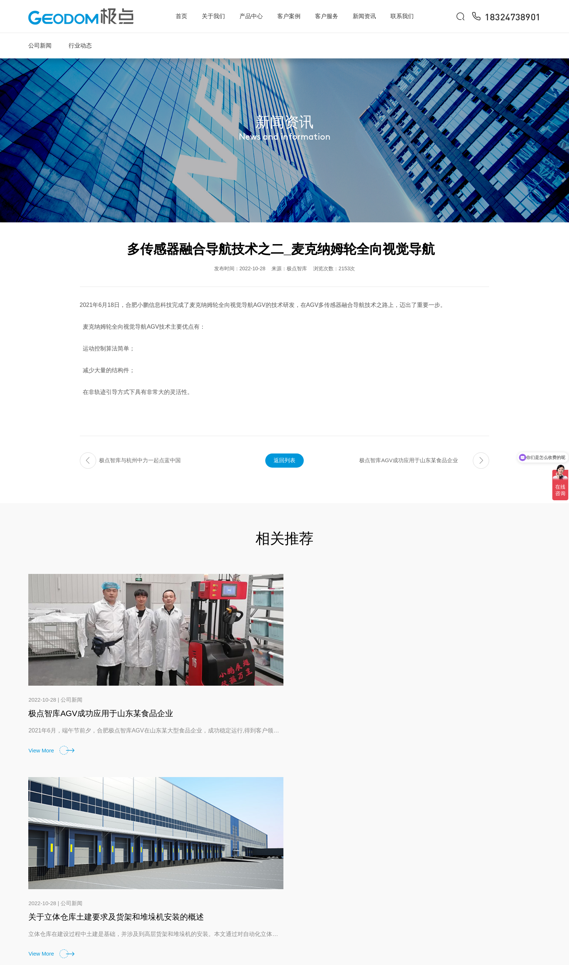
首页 (181, 16)
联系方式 (523, 856)
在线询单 (523, 874)
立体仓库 (333, 891)
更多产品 (333, 909)
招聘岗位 (523, 891)
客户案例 (288, 16)
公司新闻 (40, 45)
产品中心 (251, 16)
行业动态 (80, 45)
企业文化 (270, 874)
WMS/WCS (336, 874)
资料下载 (397, 891)
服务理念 (397, 856)
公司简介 (270, 856)
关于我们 (213, 16)
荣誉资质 (270, 909)
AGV (328, 856)
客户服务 (326, 16)
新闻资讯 (364, 16)
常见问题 (397, 874)
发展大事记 (273, 891)
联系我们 (402, 16)
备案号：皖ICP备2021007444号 (499, 952)
